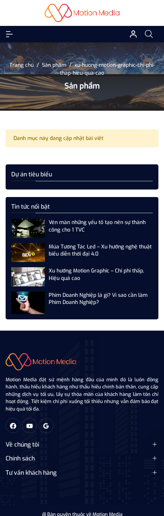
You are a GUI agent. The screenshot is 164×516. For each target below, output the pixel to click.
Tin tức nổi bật (30, 207)
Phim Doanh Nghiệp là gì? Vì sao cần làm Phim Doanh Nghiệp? (98, 299)
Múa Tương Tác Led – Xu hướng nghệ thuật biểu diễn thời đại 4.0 (100, 250)
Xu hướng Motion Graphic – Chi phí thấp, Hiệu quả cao (96, 274)
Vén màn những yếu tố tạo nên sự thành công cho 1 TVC (97, 226)
